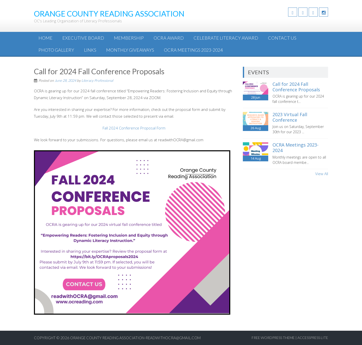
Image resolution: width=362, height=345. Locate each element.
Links (90, 50)
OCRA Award (169, 38)
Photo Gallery (56, 50)
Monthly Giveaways (130, 50)
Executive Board (83, 38)
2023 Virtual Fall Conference (290, 117)
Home (45, 38)
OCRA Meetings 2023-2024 (193, 50)
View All (321, 173)
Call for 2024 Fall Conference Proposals (296, 87)
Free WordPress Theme (273, 337)
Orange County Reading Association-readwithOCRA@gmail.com (135, 337)
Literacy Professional (97, 80)
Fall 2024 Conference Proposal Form (134, 127)
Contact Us (282, 38)
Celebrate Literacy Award (226, 38)
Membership (129, 38)
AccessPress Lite (312, 337)
